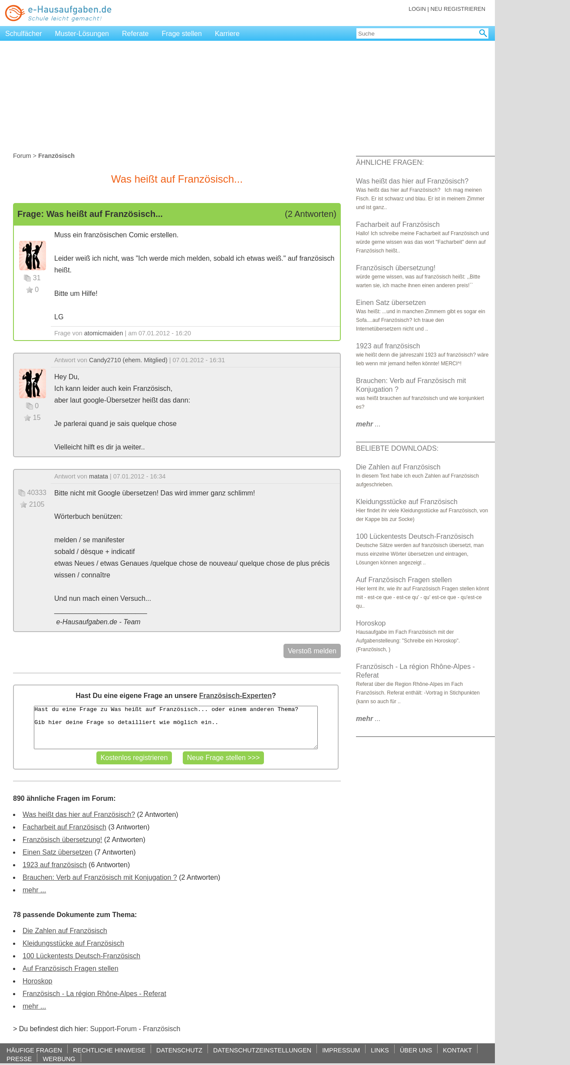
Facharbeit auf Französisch (64, 827)
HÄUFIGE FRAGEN (34, 1050)
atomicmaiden (103, 333)
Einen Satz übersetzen (57, 852)
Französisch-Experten (235, 695)
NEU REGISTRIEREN (457, 9)
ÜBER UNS (416, 1050)
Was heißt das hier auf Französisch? (79, 814)
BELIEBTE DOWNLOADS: (397, 448)
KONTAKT (457, 1050)
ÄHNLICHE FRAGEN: (390, 162)
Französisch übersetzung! (62, 839)
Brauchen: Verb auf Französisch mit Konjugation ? (100, 877)
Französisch (161, 1028)
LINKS (380, 1050)
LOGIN (417, 9)
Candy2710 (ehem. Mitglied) (128, 360)
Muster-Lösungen (82, 33)
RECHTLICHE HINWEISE (109, 1050)
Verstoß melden (312, 651)
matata (98, 476)
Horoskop (37, 981)
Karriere (227, 33)
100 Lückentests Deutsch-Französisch (81, 956)
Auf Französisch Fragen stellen (71, 968)
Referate (135, 33)
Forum (22, 155)
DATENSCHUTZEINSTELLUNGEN (262, 1050)
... (368, 424)
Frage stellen (181, 33)
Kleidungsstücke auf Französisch (73, 943)
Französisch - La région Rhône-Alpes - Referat (94, 993)
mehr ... (34, 890)
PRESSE (19, 1058)
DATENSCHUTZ (179, 1050)
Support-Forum (113, 1028)
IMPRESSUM (341, 1050)
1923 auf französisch (55, 864)
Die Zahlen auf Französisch (65, 930)
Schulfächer (23, 33)
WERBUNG (59, 1058)
